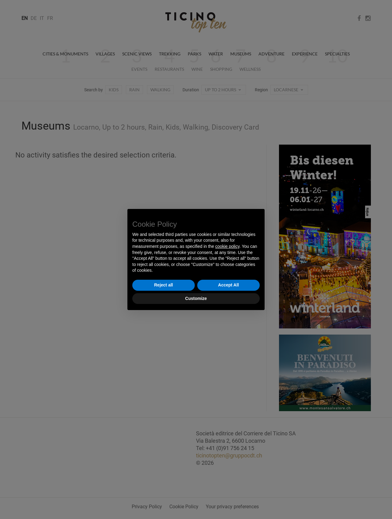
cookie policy (227, 246)
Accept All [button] (228, 284)
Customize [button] (196, 298)
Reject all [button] (163, 284)
